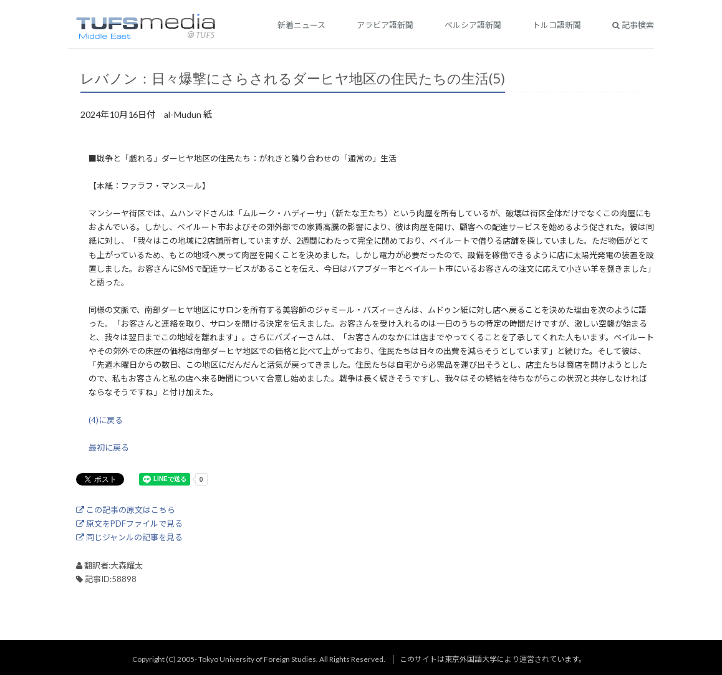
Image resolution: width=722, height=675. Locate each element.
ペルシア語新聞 (473, 25)
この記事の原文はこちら (125, 510)
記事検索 (633, 25)
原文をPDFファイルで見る (129, 524)
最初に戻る (109, 447)
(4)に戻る (106, 420)
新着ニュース (301, 25)
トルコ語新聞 (556, 25)
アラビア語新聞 (385, 25)
